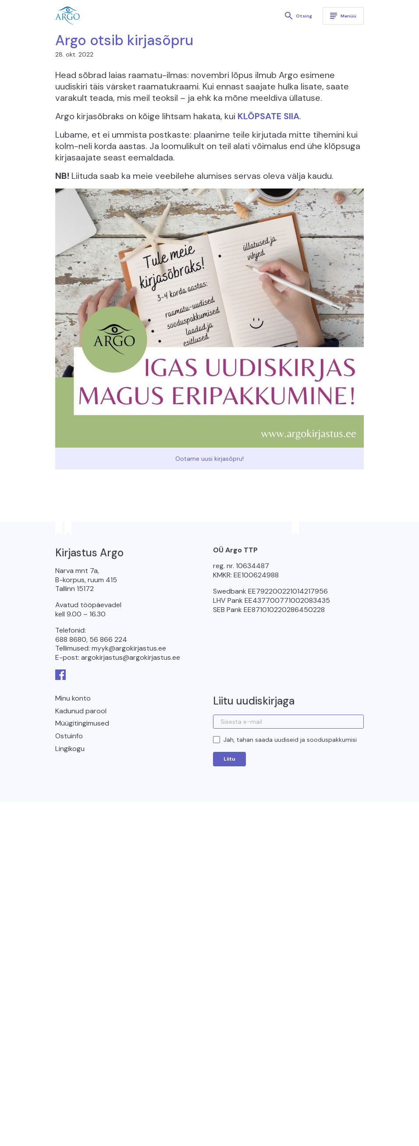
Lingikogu (70, 748)
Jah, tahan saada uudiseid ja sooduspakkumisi (290, 740)
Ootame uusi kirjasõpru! (209, 459)
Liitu (229, 758)
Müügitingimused (82, 723)
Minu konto (73, 698)
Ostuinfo (69, 735)
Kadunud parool (81, 710)
